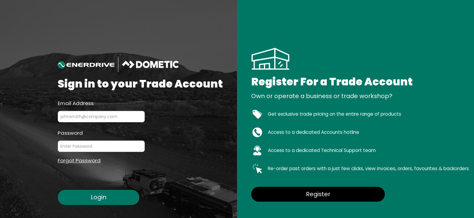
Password (70, 132)
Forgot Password (79, 160)
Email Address (76, 103)
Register (318, 194)
